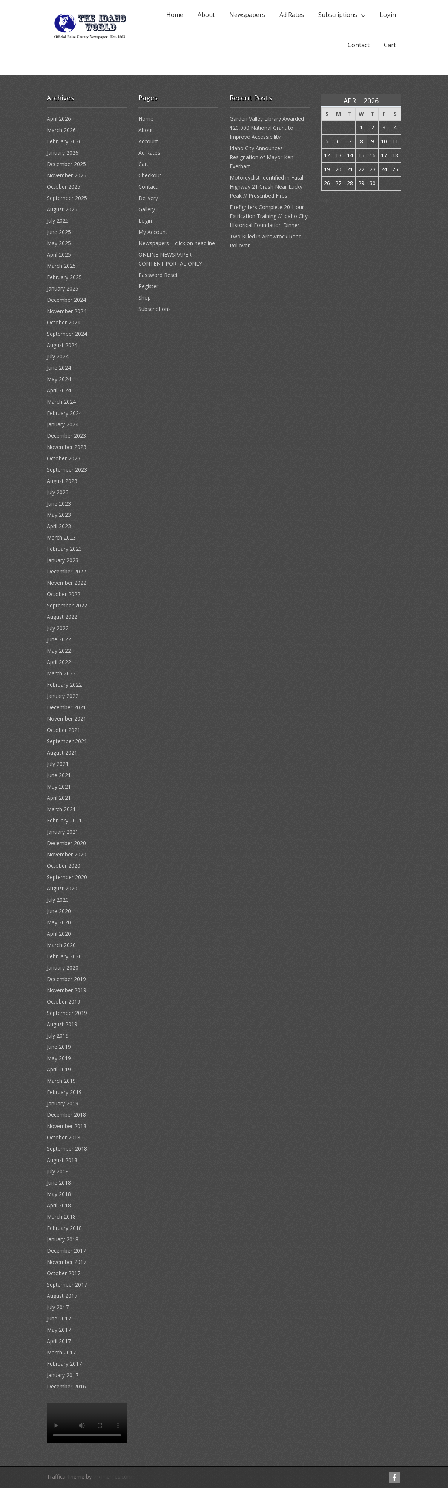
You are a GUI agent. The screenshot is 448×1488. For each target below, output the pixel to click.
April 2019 (59, 1069)
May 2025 (59, 243)
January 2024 (62, 424)
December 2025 (66, 164)
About (206, 15)
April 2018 (59, 1205)
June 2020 (59, 911)
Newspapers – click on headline (176, 243)
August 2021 (62, 752)
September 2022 (67, 605)
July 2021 (58, 763)
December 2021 (66, 707)
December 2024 (66, 299)
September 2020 (67, 877)
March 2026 (61, 130)
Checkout (149, 175)
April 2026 (59, 118)
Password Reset (158, 274)
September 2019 (67, 1012)
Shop (144, 297)
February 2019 (64, 1092)
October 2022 (63, 594)
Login (388, 15)
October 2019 (63, 1001)
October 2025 (63, 186)
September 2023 (67, 469)
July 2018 (58, 1171)
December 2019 (66, 978)
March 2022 (61, 673)
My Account (152, 231)
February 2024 (64, 413)
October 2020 (63, 865)
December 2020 (66, 843)
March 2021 (61, 809)
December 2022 (66, 571)
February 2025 (64, 277)
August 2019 (62, 1024)
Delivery (148, 197)
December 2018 (66, 1114)
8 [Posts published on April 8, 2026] (361, 141)
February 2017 (64, 1363)
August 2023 (62, 480)
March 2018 (61, 1216)
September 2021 (67, 741)
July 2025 (58, 220)
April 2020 (59, 933)
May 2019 (59, 1058)
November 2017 (66, 1261)
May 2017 (59, 1329)
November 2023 (66, 446)
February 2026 (64, 141)
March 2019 (61, 1080)
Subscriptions (337, 15)
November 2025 (66, 175)
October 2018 (63, 1137)
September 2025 (67, 197)
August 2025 (62, 209)
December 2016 (66, 1386)
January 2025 (62, 288)
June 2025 (59, 231)
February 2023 (64, 548)
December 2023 (66, 435)
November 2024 (66, 311)
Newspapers (247, 15)
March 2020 (61, 944)
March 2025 (61, 265)
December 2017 (66, 1250)
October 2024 (63, 322)
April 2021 (59, 797)
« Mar (328, 200)
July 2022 (58, 628)
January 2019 (62, 1103)
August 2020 (62, 888)
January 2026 (62, 152)
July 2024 (58, 356)
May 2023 (59, 514)
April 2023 (59, 526)
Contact (359, 45)
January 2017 (62, 1375)
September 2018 (67, 1148)
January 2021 (62, 831)
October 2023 (63, 458)
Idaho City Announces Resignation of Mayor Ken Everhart (261, 157)
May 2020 (59, 922)
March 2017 (61, 1352)
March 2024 (61, 401)
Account (148, 141)
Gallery (146, 209)
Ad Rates (291, 15)
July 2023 (58, 492)
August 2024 (62, 345)
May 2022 (59, 650)
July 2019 (58, 1035)
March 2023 (61, 537)
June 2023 (59, 503)
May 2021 (59, 786)
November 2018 (66, 1126)
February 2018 (64, 1227)
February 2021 (64, 820)
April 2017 (59, 1341)
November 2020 (66, 854)
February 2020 (64, 956)
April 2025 (59, 254)
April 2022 (59, 662)
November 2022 (66, 582)
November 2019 (66, 990)
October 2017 (63, 1273)
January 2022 (62, 695)
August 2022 (62, 616)
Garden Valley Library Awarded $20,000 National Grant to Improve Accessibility (267, 127)
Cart (390, 45)
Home (174, 15)
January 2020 (62, 967)
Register (148, 286)
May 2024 (59, 379)
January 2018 (62, 1239)
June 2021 (59, 775)
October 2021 (63, 729)
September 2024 (67, 333)
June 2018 (59, 1182)
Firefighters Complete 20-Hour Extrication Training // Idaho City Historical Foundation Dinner (269, 216)
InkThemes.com (112, 1476)
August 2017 (62, 1295)
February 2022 (64, 684)
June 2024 (59, 367)
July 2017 (58, 1307)
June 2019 (59, 1046)
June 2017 (59, 1318)
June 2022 (59, 639)
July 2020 (58, 899)
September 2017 (67, 1284)
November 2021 (66, 718)
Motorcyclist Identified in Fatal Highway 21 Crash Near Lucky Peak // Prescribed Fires (266, 186)
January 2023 (62, 560)
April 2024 (59, 390)
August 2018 (62, 1160)
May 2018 (59, 1193)
